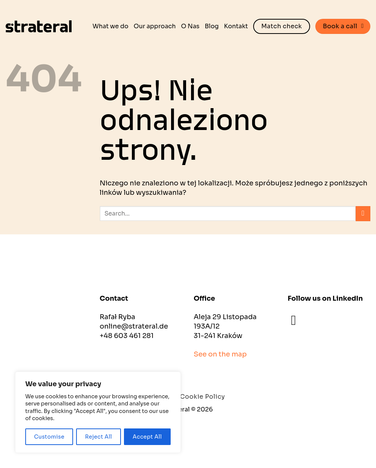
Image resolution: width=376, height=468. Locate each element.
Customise (49, 436)
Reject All (98, 436)
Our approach (155, 26)
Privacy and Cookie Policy (183, 397)
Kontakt (236, 26)
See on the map (220, 354)
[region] (98, 412)
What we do (110, 26)
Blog (212, 26)
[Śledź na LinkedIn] (298, 320)
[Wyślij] (363, 213)
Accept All (147, 436)
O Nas (190, 26)
